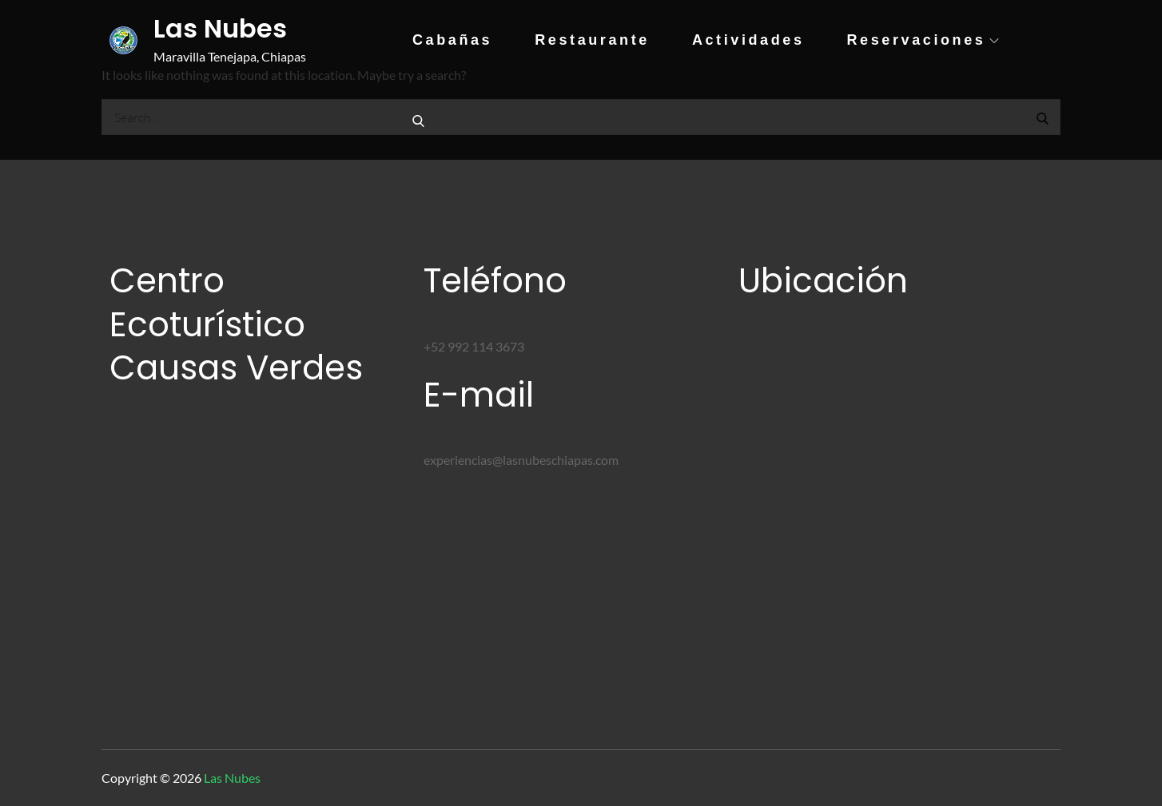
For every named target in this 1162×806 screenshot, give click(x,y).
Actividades (748, 40)
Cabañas (452, 40)
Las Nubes (220, 28)
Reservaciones (923, 40)
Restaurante (592, 40)
